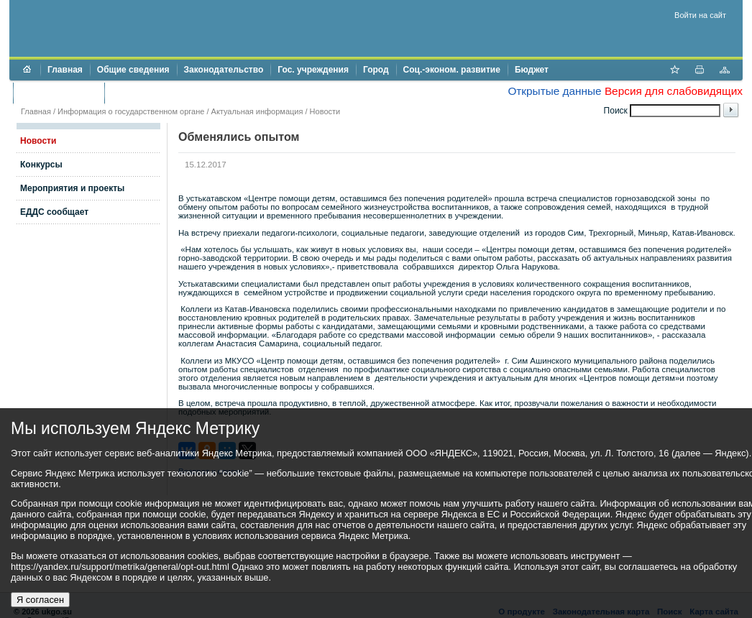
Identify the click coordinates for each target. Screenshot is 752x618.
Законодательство (224, 70)
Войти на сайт (700, 15)
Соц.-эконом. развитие (451, 70)
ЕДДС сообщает (54, 212)
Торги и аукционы (58, 93)
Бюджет (532, 70)
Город (376, 70)
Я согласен (40, 599)
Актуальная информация (257, 111)
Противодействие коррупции (173, 93)
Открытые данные (554, 91)
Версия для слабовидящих (674, 91)
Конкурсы (41, 165)
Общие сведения (133, 70)
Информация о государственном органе (131, 111)
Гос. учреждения (313, 70)
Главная (65, 70)
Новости (325, 111)
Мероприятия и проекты (72, 188)
